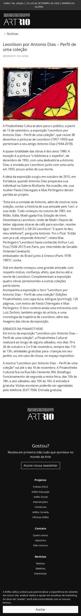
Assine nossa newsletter (41, 465)
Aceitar (40, 609)
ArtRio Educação (41, 491)
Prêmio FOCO (40, 486)
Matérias (40, 568)
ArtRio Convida (40, 512)
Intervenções (40, 502)
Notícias (12, 34)
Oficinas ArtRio (40, 517)
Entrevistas (40, 573)
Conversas (41, 507)
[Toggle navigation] (77, 19)
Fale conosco (40, 545)
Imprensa (40, 540)
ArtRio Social (41, 497)
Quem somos (40, 535)
